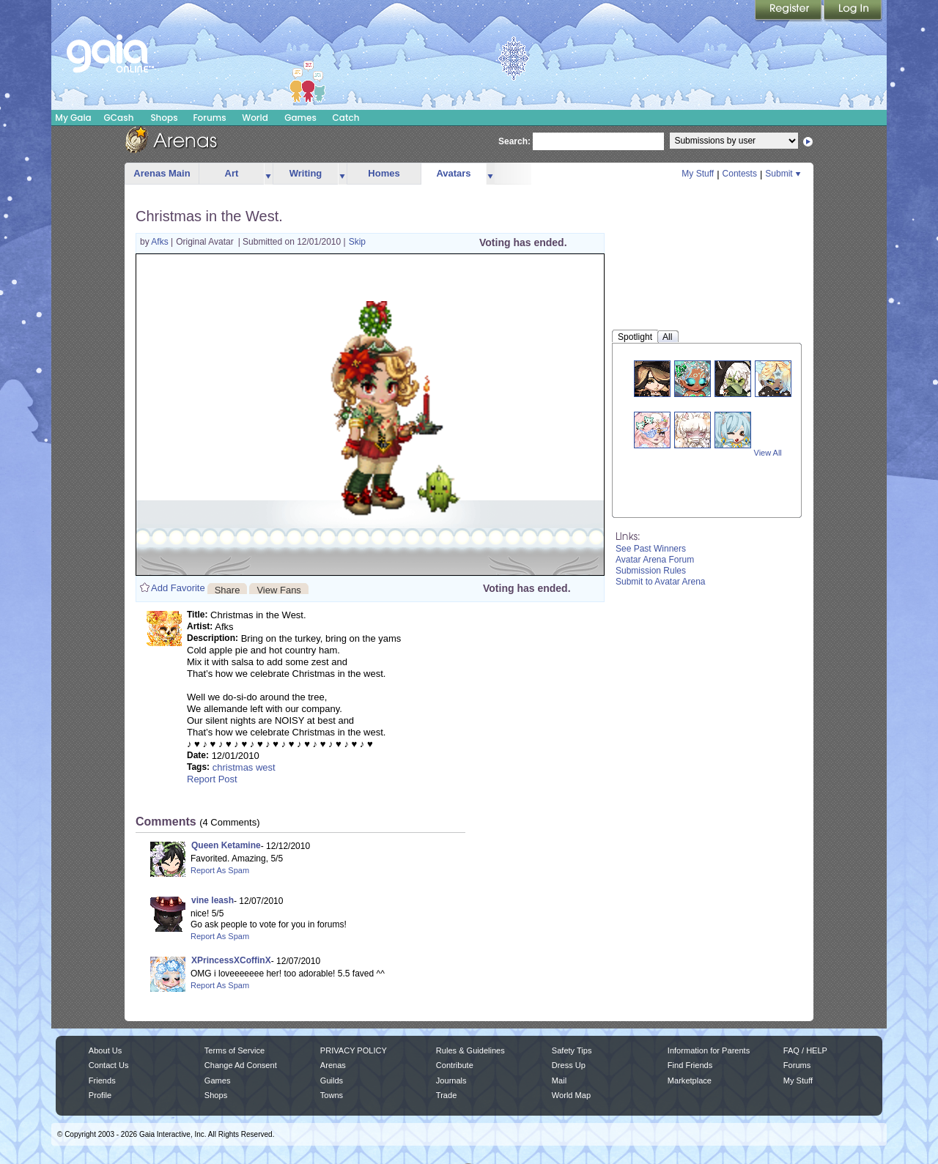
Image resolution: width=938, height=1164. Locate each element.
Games (300, 117)
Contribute (454, 1065)
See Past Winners (651, 549)
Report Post (212, 779)
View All (768, 452)
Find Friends (690, 1065)
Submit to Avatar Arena (661, 582)
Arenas (333, 1065)
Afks (161, 242)
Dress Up (569, 1065)
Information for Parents (709, 1050)
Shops (163, 117)
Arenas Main (161, 173)
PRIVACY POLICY (353, 1050)
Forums (209, 117)
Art (232, 173)
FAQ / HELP (805, 1050)
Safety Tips (572, 1050)
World (255, 117)
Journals (451, 1080)
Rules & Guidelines (470, 1050)
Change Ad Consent (240, 1065)
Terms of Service (234, 1050)
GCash (119, 117)
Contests (740, 173)
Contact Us (109, 1065)
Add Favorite (178, 587)
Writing (305, 173)
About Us (105, 1050)
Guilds (331, 1080)
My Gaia (73, 117)
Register (789, 11)
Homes (383, 173)
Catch (346, 117)
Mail (559, 1080)
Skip (357, 242)
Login (853, 11)
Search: (514, 141)
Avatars (453, 173)
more (268, 174)
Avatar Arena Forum (655, 560)
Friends (102, 1080)
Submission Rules (651, 571)
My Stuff (698, 173)
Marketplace (690, 1080)
